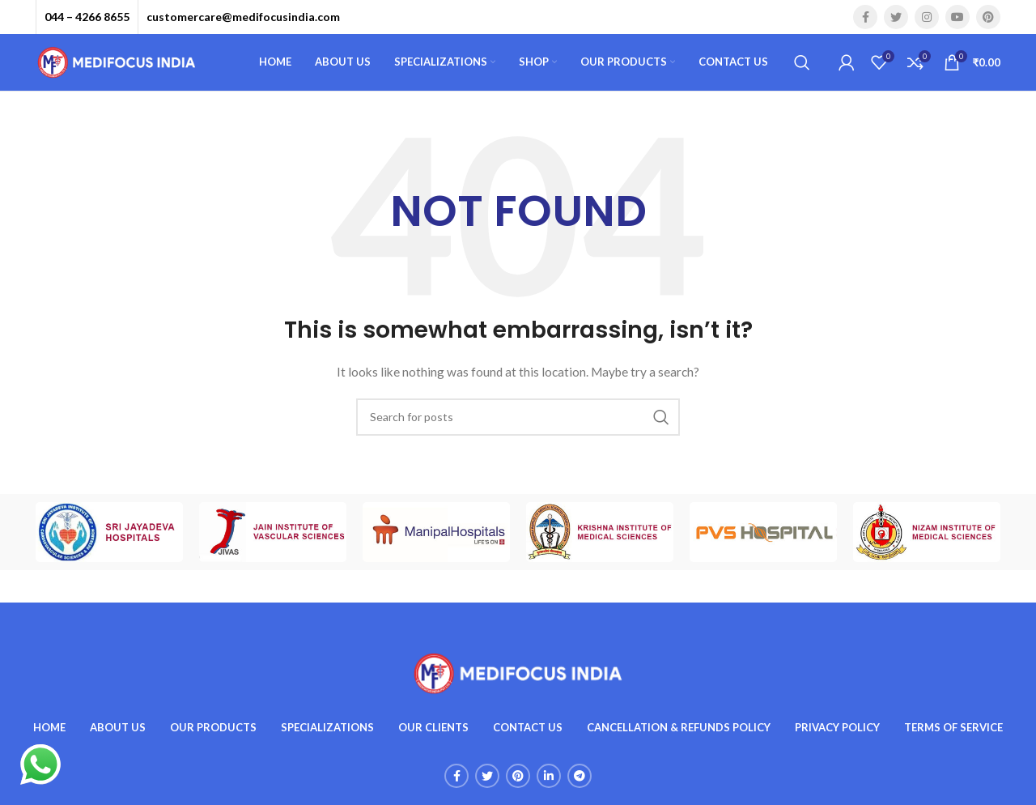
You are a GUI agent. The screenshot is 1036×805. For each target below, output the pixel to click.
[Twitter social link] (896, 17)
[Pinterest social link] (988, 17)
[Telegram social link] (579, 776)
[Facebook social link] (865, 17)
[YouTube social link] (957, 17)
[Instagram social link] (927, 17)
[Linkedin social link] (549, 776)
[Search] (802, 62)
